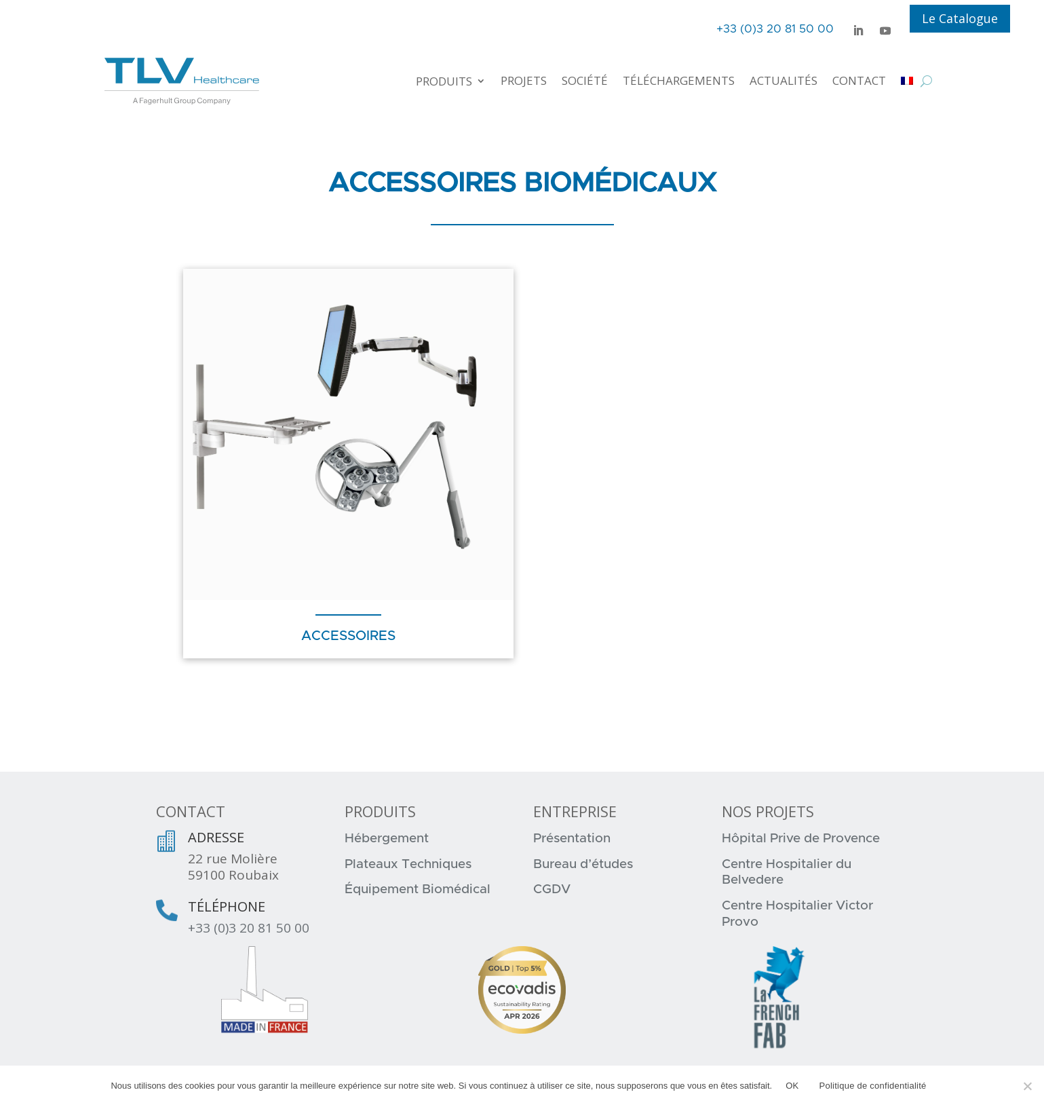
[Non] (1027, 1086)
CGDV (552, 889)
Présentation (572, 838)
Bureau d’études (583, 864)
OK (792, 1086)
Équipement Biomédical (417, 889)
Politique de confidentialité (873, 1086)
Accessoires (348, 636)
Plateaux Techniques (408, 864)
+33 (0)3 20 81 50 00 (248, 928)
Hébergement (387, 838)
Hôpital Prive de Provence (801, 838)
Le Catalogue (960, 18)
